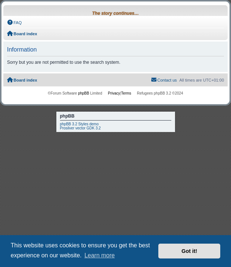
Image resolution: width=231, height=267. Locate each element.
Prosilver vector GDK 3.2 (80, 128)
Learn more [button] (100, 255)
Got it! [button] (189, 251)
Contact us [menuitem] (164, 79)
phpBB (83, 93)
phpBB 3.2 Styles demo (79, 124)
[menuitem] (14, 22)
